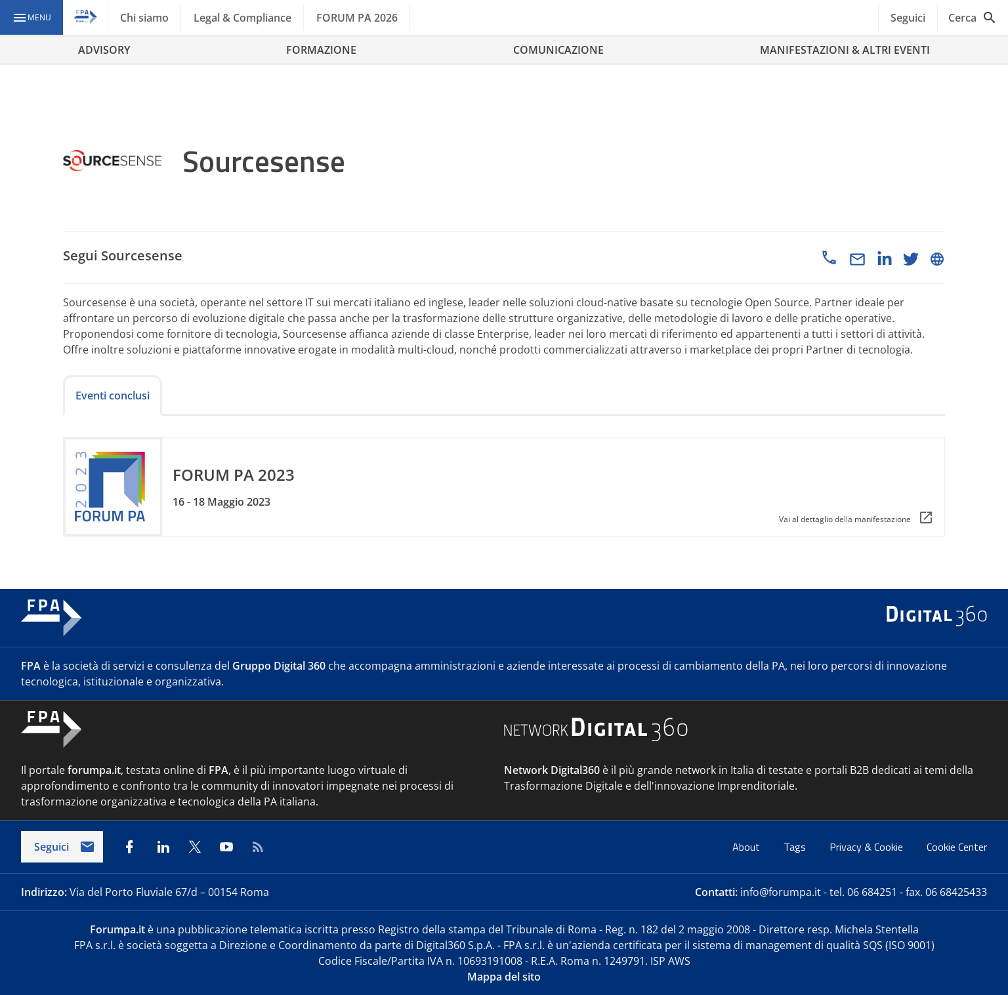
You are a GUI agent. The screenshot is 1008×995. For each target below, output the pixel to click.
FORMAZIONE (321, 50)
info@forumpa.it (780, 892)
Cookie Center (957, 847)
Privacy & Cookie (868, 847)
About (747, 847)
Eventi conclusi (112, 395)
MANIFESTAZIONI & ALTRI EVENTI (845, 50)
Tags (796, 847)
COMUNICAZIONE (558, 50)
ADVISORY (104, 50)
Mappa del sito (504, 976)
